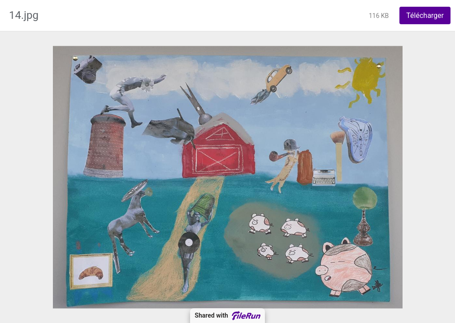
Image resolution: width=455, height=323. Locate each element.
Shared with (227, 315)
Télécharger (425, 15)
